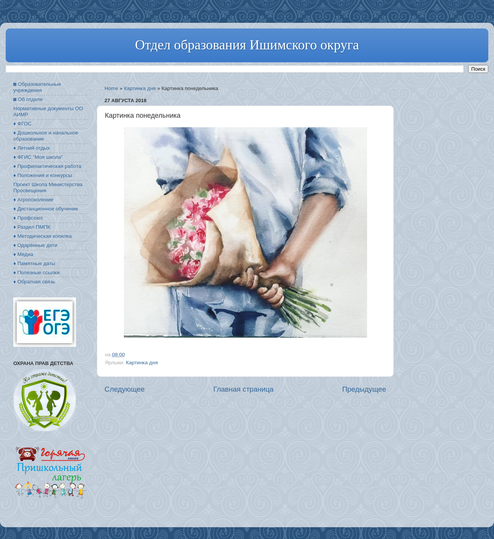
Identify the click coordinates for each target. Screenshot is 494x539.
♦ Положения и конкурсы (42, 175)
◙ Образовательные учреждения (37, 87)
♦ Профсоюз (28, 218)
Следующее (124, 389)
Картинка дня (140, 88)
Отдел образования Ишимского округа (247, 44)
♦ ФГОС (22, 123)
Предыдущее (364, 389)
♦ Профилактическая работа (47, 166)
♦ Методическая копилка (42, 236)
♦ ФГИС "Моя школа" (38, 157)
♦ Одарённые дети (35, 245)
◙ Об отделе (28, 99)
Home (111, 88)
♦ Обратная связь (34, 282)
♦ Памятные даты (34, 263)
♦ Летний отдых (31, 148)
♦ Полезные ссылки (36, 272)
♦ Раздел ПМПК (32, 227)
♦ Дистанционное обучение (45, 209)
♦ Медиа (23, 254)
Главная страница (243, 389)
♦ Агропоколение (33, 199)
